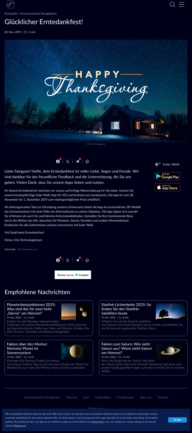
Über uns (146, 397)
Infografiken (103, 397)
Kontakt (163, 397)
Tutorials (71, 397)
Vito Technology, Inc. (97, 144)
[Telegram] (77, 161)
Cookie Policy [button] (98, 422)
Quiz (86, 397)
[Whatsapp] (87, 161)
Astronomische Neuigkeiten (37, 13)
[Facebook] (58, 161)
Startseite (10, 13)
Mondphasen (125, 397)
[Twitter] (68, 161)
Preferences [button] (20, 426)
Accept (177, 420)
